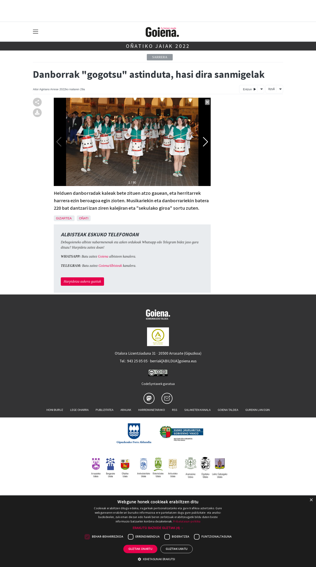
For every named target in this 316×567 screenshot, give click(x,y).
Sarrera (159, 57)
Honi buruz (55, 410)
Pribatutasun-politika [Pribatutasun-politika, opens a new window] (186, 521)
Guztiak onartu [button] (140, 549)
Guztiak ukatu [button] (176, 549)
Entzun (249, 89)
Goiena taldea (228, 410)
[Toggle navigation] (35, 32)
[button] (158, 527)
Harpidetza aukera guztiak (82, 281)
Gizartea (64, 218)
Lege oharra (79, 410)
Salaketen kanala (197, 410)
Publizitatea (104, 410)
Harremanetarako (151, 410)
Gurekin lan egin (257, 410)
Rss (174, 410)
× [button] (311, 500)
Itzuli (271, 89)
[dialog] (158, 531)
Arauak (125, 410)
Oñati (83, 218)
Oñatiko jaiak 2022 (158, 46)
